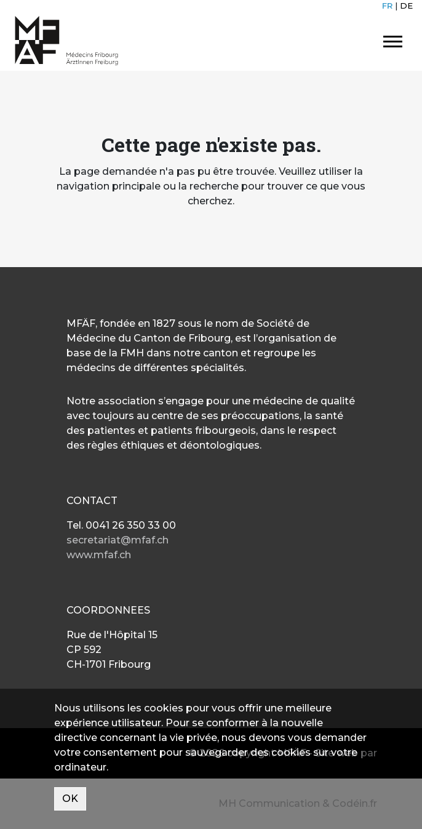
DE (406, 5)
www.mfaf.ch (98, 555)
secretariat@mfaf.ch (117, 540)
